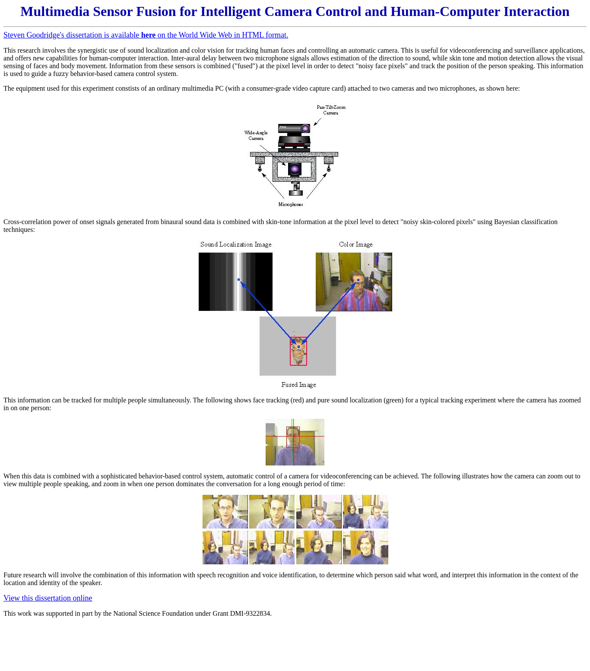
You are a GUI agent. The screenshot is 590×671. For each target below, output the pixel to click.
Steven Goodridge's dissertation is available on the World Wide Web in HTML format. (146, 35)
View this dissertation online (47, 598)
